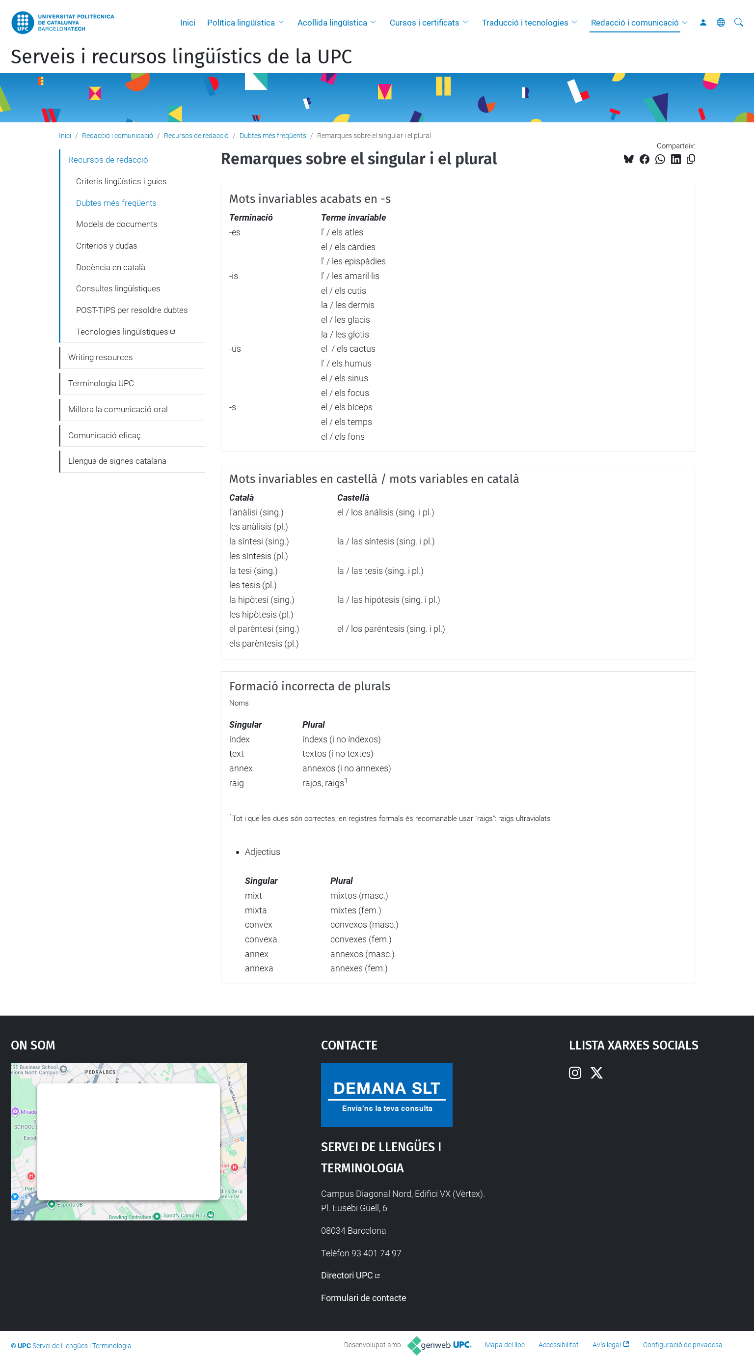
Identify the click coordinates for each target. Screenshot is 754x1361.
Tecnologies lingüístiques (122, 332)
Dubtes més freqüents (273, 136)
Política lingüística (241, 23)
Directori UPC (347, 1275)
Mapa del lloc (505, 1345)
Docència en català (110, 267)
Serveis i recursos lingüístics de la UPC (181, 57)
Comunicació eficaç (104, 435)
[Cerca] (738, 22)
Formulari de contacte (363, 1298)
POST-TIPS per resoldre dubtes (132, 310)
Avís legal (606, 1345)
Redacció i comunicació (635, 23)
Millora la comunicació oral (118, 409)
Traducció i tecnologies (525, 23)
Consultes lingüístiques (118, 288)
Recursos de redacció (196, 136)
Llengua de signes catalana (117, 461)
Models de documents (117, 224)
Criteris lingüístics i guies (121, 181)
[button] (283, 22)
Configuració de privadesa (683, 1345)
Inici (187, 23)
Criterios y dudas (106, 246)
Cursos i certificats (424, 23)
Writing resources (100, 357)
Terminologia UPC (101, 383)
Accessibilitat (559, 1345)
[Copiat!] (691, 159)
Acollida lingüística (332, 23)
